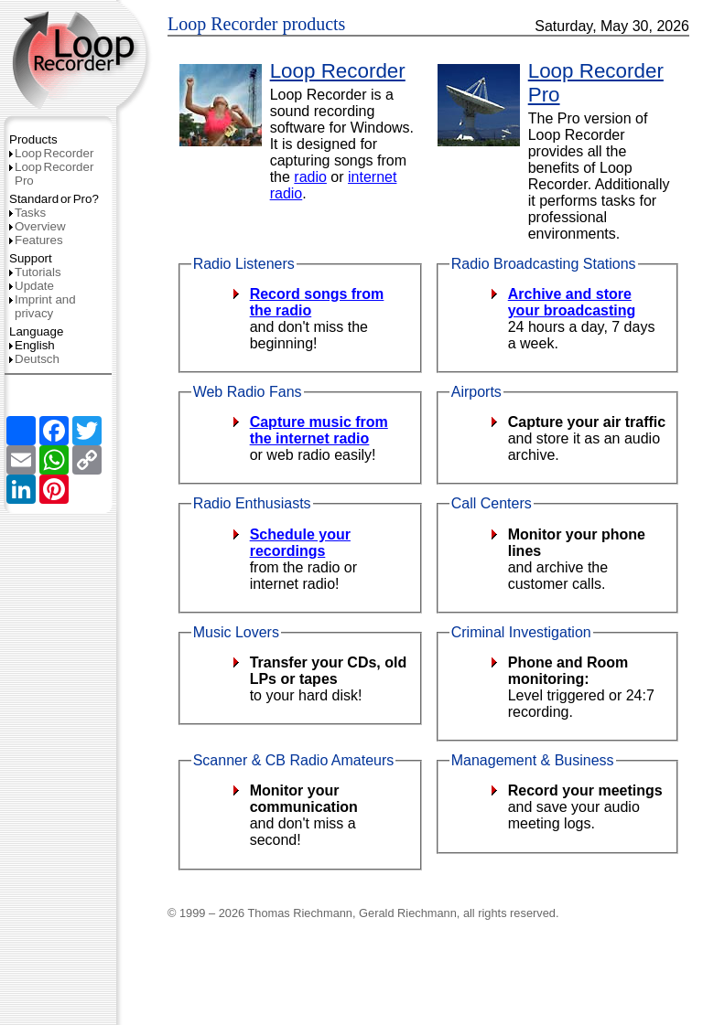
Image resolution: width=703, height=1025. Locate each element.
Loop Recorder (338, 70)
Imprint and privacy (42, 306)
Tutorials (35, 272)
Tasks (27, 212)
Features (36, 240)
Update (31, 286)
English (32, 345)
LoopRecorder (51, 153)
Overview (37, 226)
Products (33, 139)
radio (310, 177)
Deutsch (34, 359)
